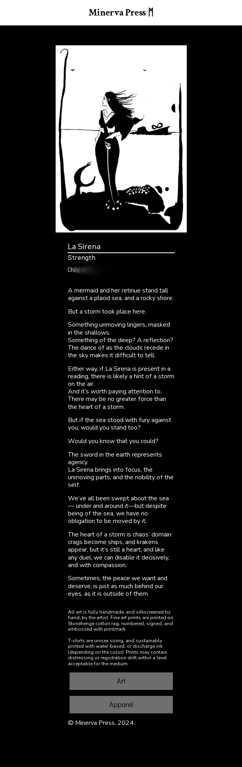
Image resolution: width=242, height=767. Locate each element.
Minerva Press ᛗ (121, 12)
